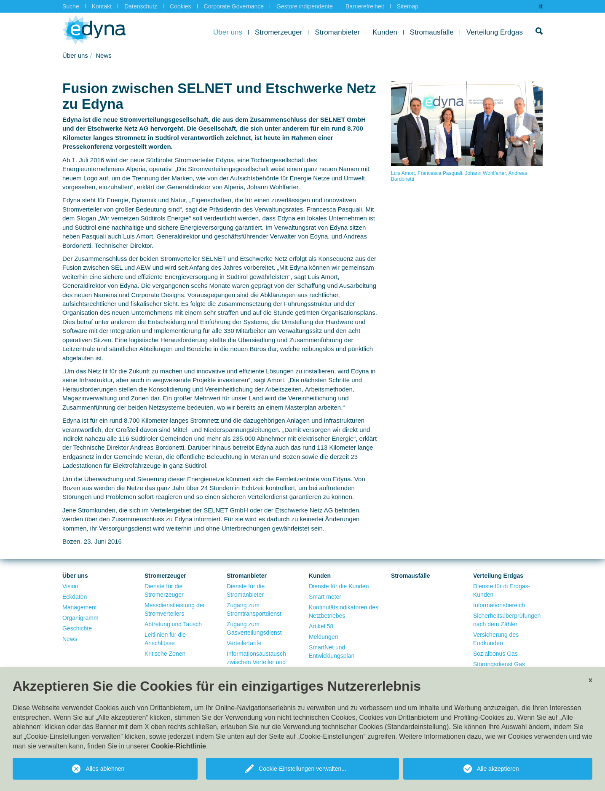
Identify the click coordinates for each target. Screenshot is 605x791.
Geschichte (77, 628)
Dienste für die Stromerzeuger (164, 590)
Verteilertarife (244, 643)
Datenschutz (140, 6)
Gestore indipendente (304, 6)
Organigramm (80, 617)
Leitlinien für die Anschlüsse (165, 638)
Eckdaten (74, 596)
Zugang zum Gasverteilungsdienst (254, 628)
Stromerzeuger (278, 32)
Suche (70, 6)
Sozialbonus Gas (495, 653)
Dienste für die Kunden (339, 586)
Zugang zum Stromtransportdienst (254, 609)
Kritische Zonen (165, 653)
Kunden (384, 32)
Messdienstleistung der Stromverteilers (175, 609)
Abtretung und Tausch (173, 624)
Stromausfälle (432, 32)
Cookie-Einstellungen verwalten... (302, 768)
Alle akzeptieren (498, 768)
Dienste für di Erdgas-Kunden (501, 590)
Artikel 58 (321, 626)
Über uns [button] (227, 32)
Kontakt (102, 6)
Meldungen (323, 636)
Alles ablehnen (105, 768)
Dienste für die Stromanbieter (246, 590)
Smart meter (325, 596)
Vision (70, 586)
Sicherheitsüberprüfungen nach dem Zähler (507, 619)
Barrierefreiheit (364, 6)
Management (79, 607)
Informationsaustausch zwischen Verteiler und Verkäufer (256, 662)
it (541, 6)
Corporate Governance (234, 6)
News (69, 638)
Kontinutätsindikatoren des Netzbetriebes (343, 611)
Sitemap (407, 6)
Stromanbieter (337, 32)
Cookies (180, 6)
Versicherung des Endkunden (496, 638)
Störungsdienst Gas (499, 664)
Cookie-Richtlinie (178, 746)
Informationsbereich (499, 605)
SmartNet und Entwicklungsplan (331, 651)
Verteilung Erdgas (494, 32)
